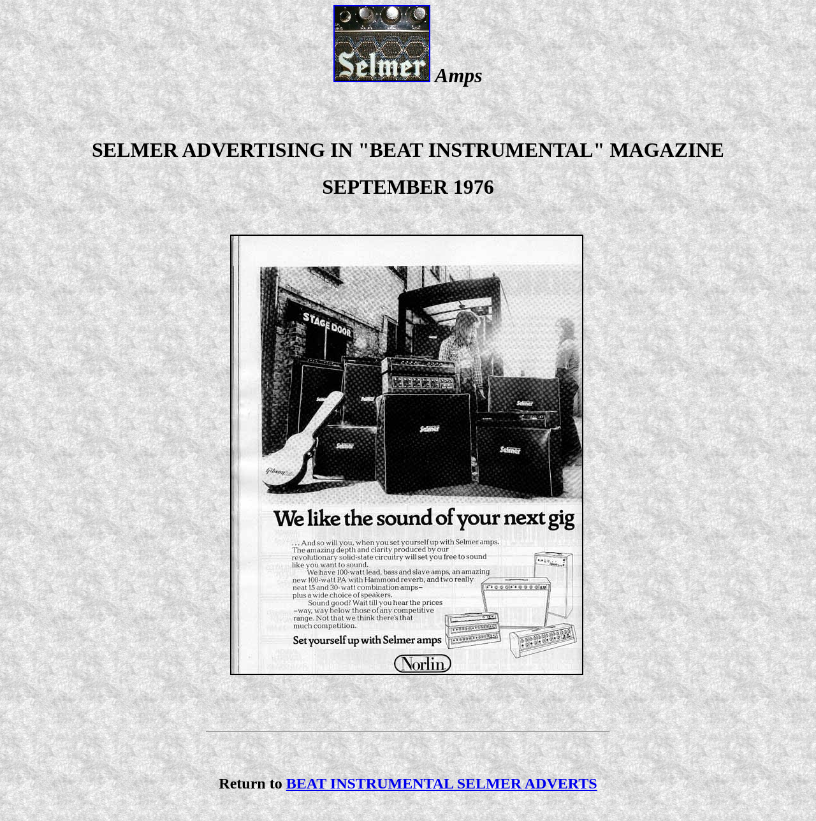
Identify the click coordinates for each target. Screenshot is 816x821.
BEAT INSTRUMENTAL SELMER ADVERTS (441, 783)
